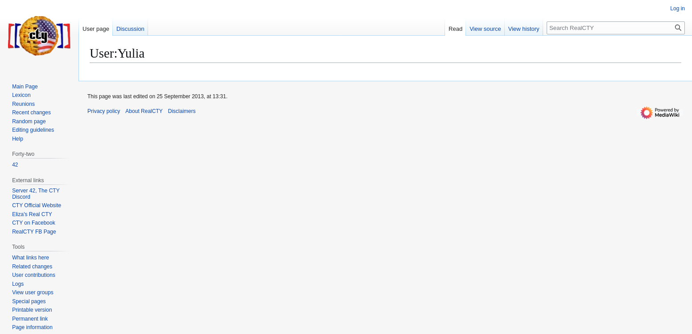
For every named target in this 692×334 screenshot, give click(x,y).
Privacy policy (103, 111)
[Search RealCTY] (616, 27)
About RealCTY (143, 111)
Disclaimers (182, 111)
